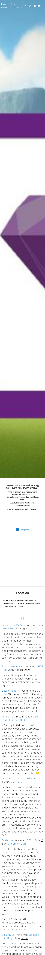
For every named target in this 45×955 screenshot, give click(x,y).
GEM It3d (7, 628)
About (12, 4)
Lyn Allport (8, 778)
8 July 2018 (15, 781)
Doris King (8, 840)
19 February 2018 (17, 843)
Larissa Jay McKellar (14, 625)
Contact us (17, 7)
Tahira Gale (8, 716)
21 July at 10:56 (17, 720)
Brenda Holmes (11, 666)
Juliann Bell (9, 934)
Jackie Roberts (11, 690)
